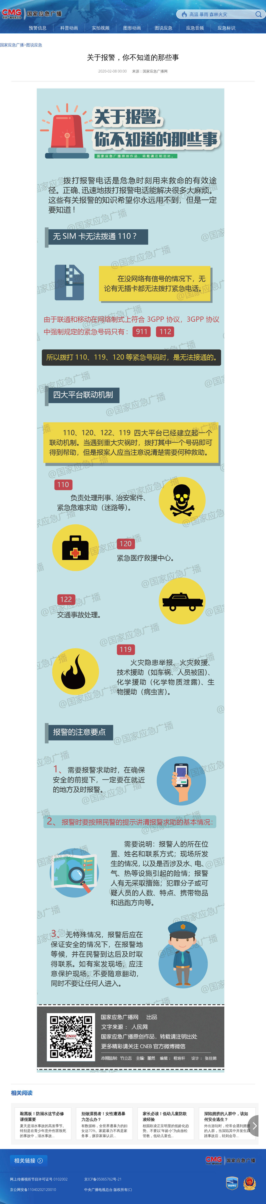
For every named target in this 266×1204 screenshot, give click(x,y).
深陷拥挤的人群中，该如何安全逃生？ (226, 1116)
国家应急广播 (12, 44)
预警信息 (38, 28)
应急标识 (226, 28)
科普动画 (69, 28)
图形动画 (132, 28)
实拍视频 (101, 28)
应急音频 (195, 28)
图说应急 (163, 28)
